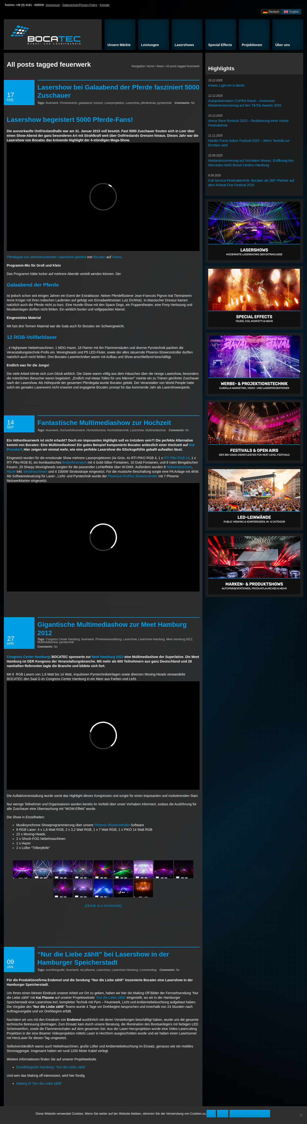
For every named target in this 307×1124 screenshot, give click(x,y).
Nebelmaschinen (179, 467)
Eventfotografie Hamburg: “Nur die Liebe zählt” (51, 1067)
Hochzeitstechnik (118, 430)
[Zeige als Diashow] (103, 906)
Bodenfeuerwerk (74, 462)
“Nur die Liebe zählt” (110, 997)
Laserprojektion (114, 103)
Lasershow (132, 103)
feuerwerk (52, 103)
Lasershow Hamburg (151, 639)
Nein (222, 1113)
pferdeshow (148, 103)
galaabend (85, 103)
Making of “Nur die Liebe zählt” (39, 1083)
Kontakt (105, 5)
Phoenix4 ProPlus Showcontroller (133, 476)
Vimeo (116, 257)
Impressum (53, 5)
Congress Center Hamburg (63, 639)
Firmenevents (68, 103)
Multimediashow (155, 430)
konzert (98, 103)
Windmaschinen (35, 471)
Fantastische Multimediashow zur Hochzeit (104, 422)
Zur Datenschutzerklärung (250, 1113)
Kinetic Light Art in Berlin (226, 85)
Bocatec (99, 257)
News (160, 66)
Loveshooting (148, 970)
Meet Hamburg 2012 (179, 639)
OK (211, 1113)
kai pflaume (87, 970)
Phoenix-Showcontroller (112, 825)
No (184, 103)
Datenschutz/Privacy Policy (79, 5)
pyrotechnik (164, 103)
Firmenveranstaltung (108, 639)
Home (150, 66)
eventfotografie (55, 970)
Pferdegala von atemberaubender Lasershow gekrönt (46, 257)
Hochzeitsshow (95, 430)
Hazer (11, 471)
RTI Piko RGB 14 (176, 458)
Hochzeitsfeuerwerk (72, 430)
